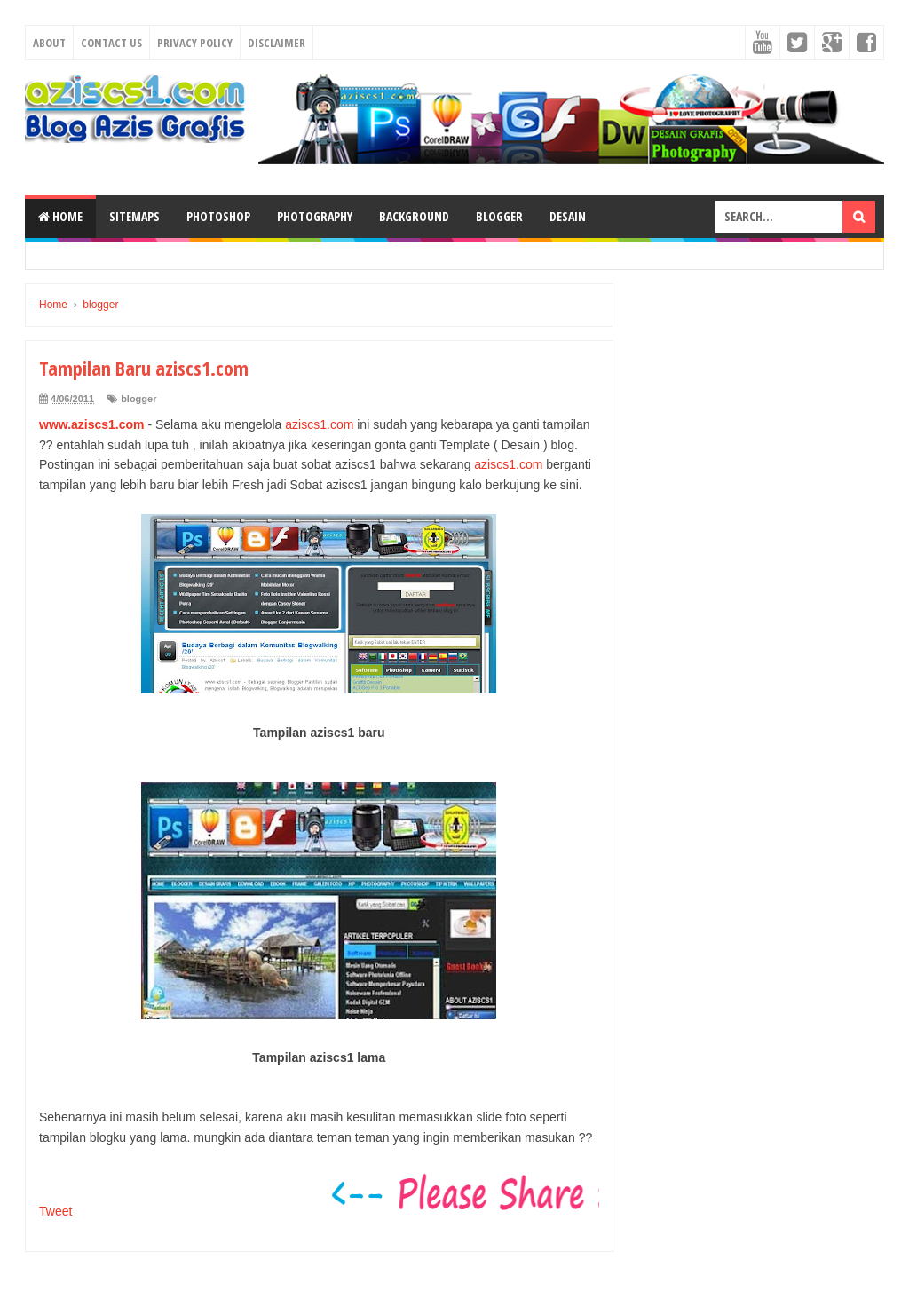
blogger (138, 398)
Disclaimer (276, 43)
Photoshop (218, 216)
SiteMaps (134, 216)
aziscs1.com (319, 424)
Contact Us (111, 43)
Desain (567, 216)
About (49, 43)
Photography (314, 216)
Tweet (55, 1211)
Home (60, 216)
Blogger (499, 216)
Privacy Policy (195, 43)
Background (414, 216)
